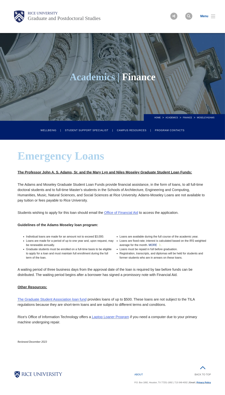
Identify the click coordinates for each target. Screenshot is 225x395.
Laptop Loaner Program (110, 317)
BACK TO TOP (203, 374)
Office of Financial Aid (121, 213)
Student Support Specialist (86, 130)
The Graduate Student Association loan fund (52, 299)
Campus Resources (131, 130)
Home (157, 117)
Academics (171, 117)
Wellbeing (48, 130)
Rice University (43, 13)
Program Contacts (169, 130)
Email (192, 382)
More (153, 244)
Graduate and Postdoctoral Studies (64, 18)
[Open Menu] (205, 16)
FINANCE (187, 117)
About (138, 374)
